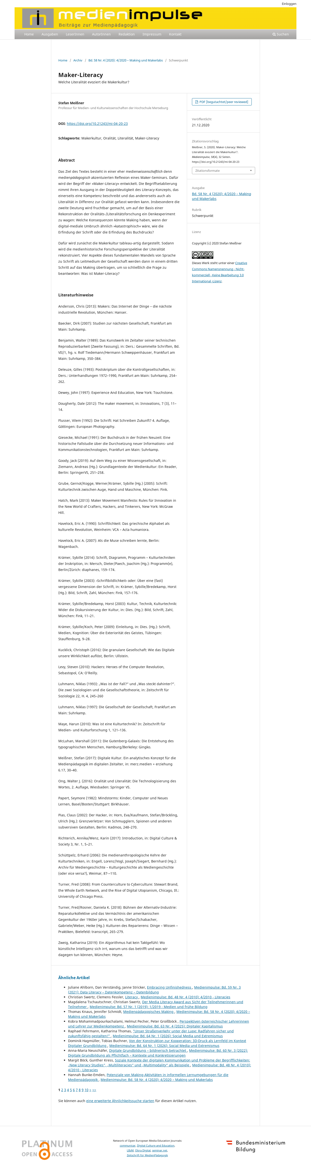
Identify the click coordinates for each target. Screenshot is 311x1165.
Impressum (152, 34)
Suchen (281, 34)
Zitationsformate (207, 170)
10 (86, 1089)
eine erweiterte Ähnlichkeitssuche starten (120, 1100)
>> (94, 1089)
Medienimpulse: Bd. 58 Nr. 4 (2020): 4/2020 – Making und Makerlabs (157, 1079)
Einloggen (289, 3)
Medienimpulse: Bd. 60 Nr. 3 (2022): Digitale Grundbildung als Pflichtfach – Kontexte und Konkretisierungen (158, 1053)
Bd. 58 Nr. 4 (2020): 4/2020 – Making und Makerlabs (125, 60)
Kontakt (175, 34)
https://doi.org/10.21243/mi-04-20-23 (97, 123)
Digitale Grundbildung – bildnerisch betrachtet (148, 1050)
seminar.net (159, 1150)
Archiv (77, 60)
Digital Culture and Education (155, 1145)
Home (29, 34)
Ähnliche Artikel (74, 977)
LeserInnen (75, 34)
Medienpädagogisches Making (148, 1011)
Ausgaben (50, 34)
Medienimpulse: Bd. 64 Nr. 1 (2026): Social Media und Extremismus (168, 1036)
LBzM (130, 1150)
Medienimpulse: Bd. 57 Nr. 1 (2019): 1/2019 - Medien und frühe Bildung (148, 1006)
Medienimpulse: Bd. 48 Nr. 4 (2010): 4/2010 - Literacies (185, 997)
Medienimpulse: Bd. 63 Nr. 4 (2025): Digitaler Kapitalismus (175, 1026)
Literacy (132, 997)
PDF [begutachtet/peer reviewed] (223, 102)
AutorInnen (101, 34)
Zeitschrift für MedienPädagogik (147, 1155)
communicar (128, 1145)
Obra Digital (143, 1150)
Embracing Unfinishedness (169, 987)
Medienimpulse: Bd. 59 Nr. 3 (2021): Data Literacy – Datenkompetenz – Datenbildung (154, 989)
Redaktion (127, 34)
